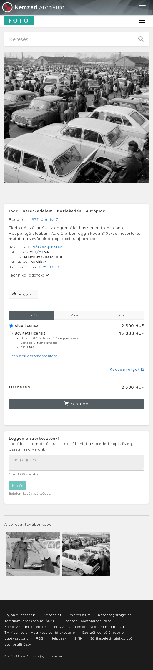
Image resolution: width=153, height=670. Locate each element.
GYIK (78, 638)
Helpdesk (58, 638)
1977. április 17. (44, 219)
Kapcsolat (52, 615)
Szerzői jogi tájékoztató (103, 632)
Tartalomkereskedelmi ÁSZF (29, 620)
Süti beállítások (18, 644)
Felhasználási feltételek (25, 626)
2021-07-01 (48, 267)
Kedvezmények (127, 369)
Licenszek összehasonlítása (33, 356)
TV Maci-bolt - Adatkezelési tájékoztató (39, 632)
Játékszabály (16, 638)
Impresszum (80, 615)
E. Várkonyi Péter (45, 247)
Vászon (76, 315)
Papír (121, 315)
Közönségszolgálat (114, 615)
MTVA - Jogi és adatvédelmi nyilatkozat (90, 626)
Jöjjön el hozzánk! (20, 615)
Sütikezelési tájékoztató (111, 638)
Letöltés (31, 315)
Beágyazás (23, 294)
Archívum (32, 7)
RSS (39, 638)
